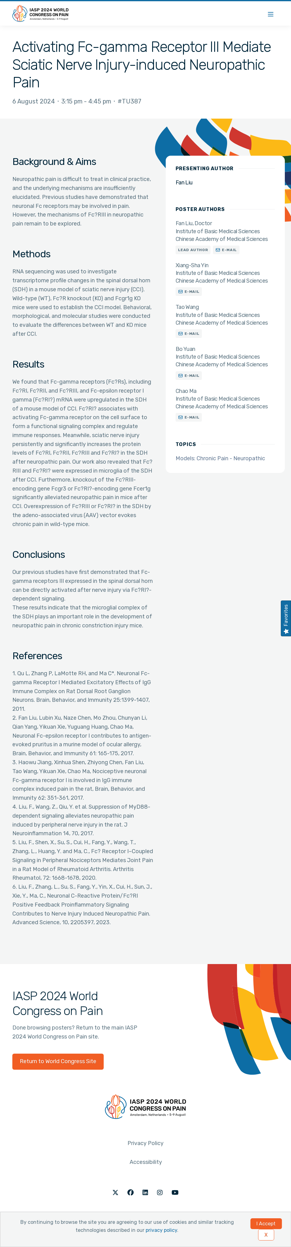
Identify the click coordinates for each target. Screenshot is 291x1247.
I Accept (266, 1224)
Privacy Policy (145, 1143)
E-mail (229, 250)
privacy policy (161, 1230)
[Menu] (271, 13)
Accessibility (146, 1162)
